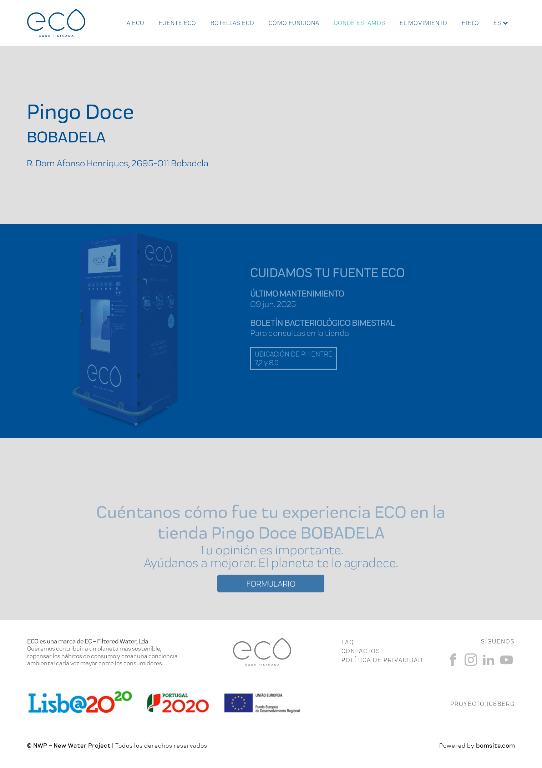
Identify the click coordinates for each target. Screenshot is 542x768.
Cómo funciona (294, 22)
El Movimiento (423, 22)
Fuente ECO (177, 22)
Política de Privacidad (382, 659)
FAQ (347, 642)
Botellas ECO (232, 22)
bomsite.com (495, 745)
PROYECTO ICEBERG (482, 703)
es (497, 22)
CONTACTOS (360, 651)
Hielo (470, 22)
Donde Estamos (359, 22)
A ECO (136, 22)
